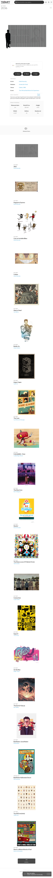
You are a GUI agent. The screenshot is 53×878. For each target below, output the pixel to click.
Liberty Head (18, 310)
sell (35, 74)
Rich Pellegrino (17, 491)
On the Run (17, 670)
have (17, 74)
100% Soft (16, 815)
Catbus (16, 274)
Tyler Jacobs (16, 563)
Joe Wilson (16, 312)
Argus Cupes (17, 382)
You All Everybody (19, 813)
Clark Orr (16, 383)
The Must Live (18, 490)
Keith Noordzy (17, 168)
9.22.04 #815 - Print (19, 454)
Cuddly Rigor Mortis (18, 455)
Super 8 (16, 634)
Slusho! (16, 526)
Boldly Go (17, 346)
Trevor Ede (16, 635)
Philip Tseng (16, 671)
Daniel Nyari (16, 743)
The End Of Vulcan (19, 706)
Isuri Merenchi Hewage (19, 419)
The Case (16, 418)
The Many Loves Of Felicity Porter (24, 562)
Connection (17, 598)
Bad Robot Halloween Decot (22, 777)
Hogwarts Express (19, 202)
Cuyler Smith (17, 599)
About (21, 871)
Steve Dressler (17, 527)
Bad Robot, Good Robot (21, 741)
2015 (15, 166)
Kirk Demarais (17, 779)
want (26, 74)
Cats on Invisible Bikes (20, 238)
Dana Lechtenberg (18, 851)
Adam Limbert (17, 348)
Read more (38, 94)
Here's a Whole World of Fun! (23, 849)
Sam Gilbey (16, 707)
